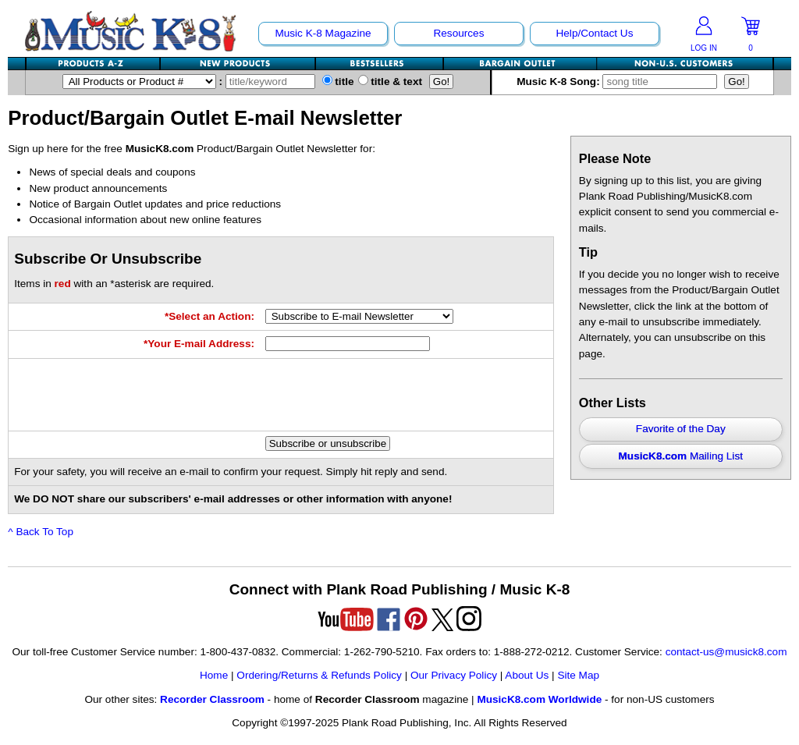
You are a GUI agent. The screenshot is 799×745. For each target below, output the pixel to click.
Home (214, 675)
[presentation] (383, 394)
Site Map (578, 675)
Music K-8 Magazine (323, 33)
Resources (458, 33)
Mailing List (681, 456)
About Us (527, 675)
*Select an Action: (209, 316)
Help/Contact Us (594, 33)
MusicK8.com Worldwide (539, 699)
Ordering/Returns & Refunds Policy (319, 675)
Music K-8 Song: (620, 81)
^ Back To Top (40, 531)
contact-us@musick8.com (726, 652)
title (338, 81)
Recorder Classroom (212, 699)
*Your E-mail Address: (199, 343)
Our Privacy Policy (453, 675)
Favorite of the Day (681, 429)
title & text (390, 81)
